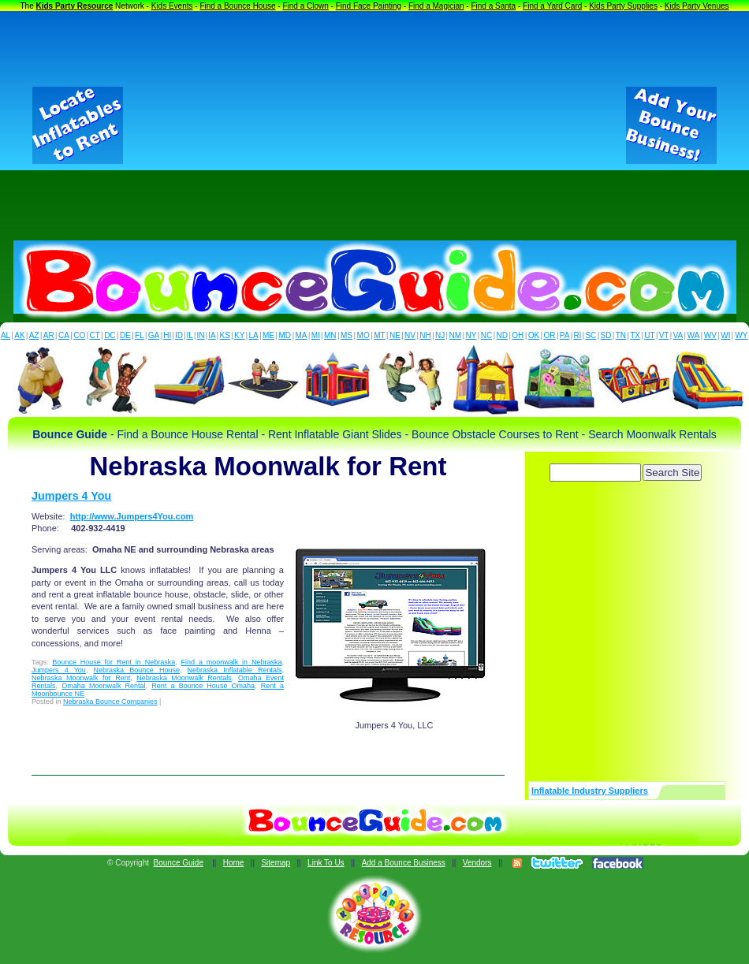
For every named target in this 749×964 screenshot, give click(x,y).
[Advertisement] (374, 125)
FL (139, 335)
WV (710, 335)
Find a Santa (493, 6)
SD (606, 335)
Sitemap (275, 862)
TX (635, 335)
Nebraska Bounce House (137, 670)
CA (63, 335)
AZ (34, 335)
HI (167, 335)
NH (424, 335)
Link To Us (326, 862)
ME (268, 335)
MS (346, 335)
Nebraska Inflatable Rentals (235, 670)
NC (486, 335)
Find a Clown (305, 6)
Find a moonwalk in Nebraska (231, 662)
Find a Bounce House (237, 6)
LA (254, 335)
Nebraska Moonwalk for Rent (81, 678)
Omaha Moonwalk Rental (103, 686)
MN (330, 335)
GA (153, 335)
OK (533, 335)
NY (470, 335)
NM (455, 335)
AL (5, 335)
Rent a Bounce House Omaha (203, 686)
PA (565, 335)
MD (285, 335)
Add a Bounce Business (403, 862)
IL (190, 335)
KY (239, 335)
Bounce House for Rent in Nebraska (113, 662)
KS (225, 335)
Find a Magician (436, 6)
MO (363, 335)
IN (200, 335)
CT (95, 335)
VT (664, 335)
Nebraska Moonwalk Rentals (184, 678)
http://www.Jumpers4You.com (131, 516)
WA (694, 335)
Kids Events (172, 6)
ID (179, 335)
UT (649, 335)
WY (741, 335)
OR (550, 335)
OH (518, 335)
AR (48, 335)
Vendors (477, 862)
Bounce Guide (178, 862)
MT (379, 335)
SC (590, 335)
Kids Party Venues (697, 6)
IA (211, 335)
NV (409, 335)
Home (233, 862)
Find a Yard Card (552, 6)
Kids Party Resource (75, 6)
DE (125, 335)
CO (79, 335)
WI (725, 335)
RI (577, 335)
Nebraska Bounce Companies (110, 701)
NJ (440, 335)
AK (19, 335)
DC (109, 335)
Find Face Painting (368, 6)
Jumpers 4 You (71, 495)
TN (621, 335)
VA (678, 335)
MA (301, 335)
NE (395, 335)
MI (315, 335)
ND (502, 335)
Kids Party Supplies (623, 6)
